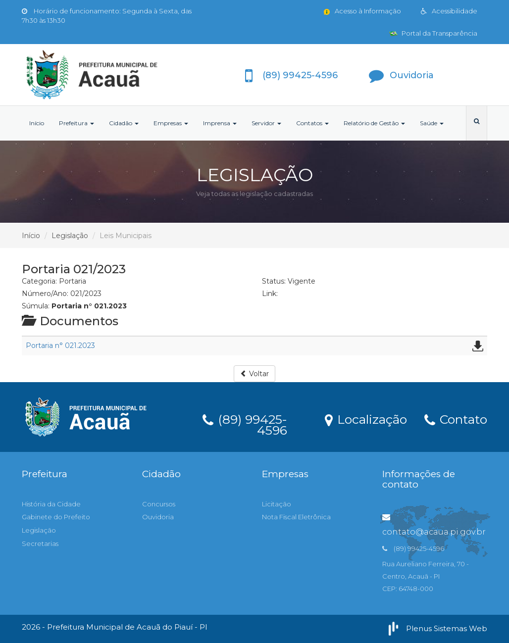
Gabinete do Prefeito (56, 517)
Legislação (69, 235)
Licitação (276, 504)
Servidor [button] (266, 123)
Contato (455, 419)
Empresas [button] (170, 123)
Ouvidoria (158, 517)
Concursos (158, 504)
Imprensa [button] (220, 123)
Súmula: (36, 305)
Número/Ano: (45, 293)
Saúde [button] (432, 123)
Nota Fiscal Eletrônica (296, 517)
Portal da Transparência (433, 33)
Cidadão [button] (124, 123)
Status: (274, 281)
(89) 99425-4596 (245, 423)
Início (36, 123)
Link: (270, 293)
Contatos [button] (312, 123)
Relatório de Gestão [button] (374, 123)
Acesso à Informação (361, 11)
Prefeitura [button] (76, 123)
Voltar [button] (254, 373)
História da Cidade (51, 504)
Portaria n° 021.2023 (60, 345)
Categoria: (39, 281)
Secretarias (40, 543)
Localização (366, 419)
